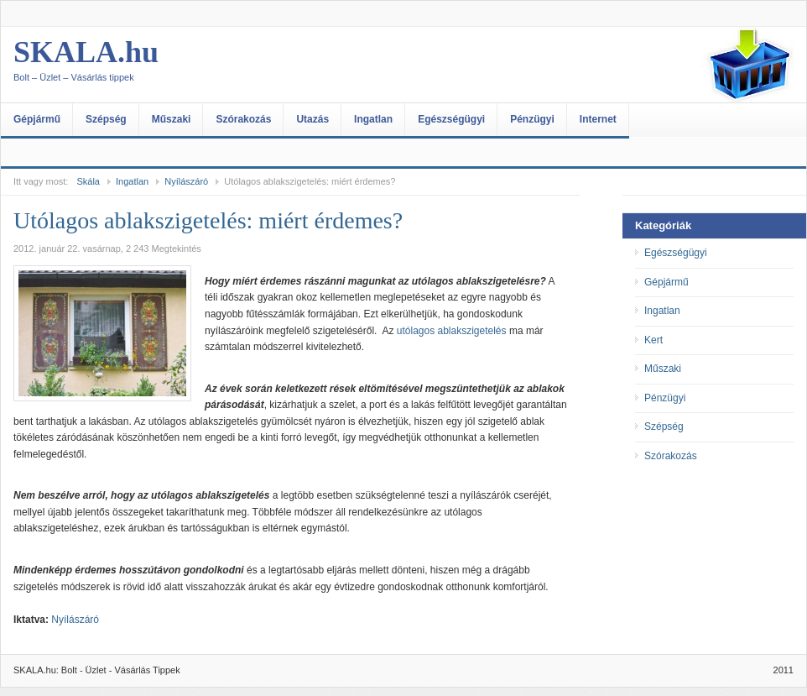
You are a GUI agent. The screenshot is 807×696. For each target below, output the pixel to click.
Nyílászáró (186, 181)
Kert (653, 340)
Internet (598, 119)
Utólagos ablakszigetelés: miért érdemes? (208, 220)
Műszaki (171, 119)
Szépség (106, 119)
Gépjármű (36, 119)
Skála (88, 181)
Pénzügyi (532, 119)
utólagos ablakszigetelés (452, 331)
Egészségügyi (451, 119)
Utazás (312, 119)
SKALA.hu (181, 64)
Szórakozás (243, 119)
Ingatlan (373, 119)
